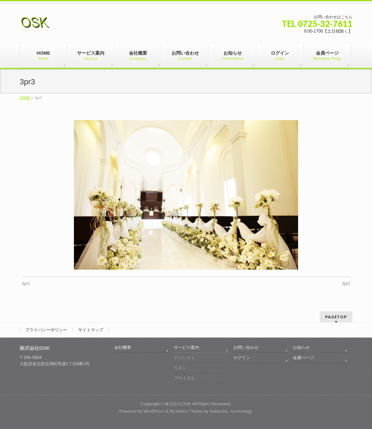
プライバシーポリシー (46, 330)
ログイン (241, 357)
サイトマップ (90, 330)
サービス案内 (186, 347)
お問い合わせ (246, 347)
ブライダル (184, 377)
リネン (180, 367)
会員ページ (303, 357)
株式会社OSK (178, 403)
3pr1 (26, 283)
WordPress (154, 411)
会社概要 (122, 347)
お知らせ (301, 347)
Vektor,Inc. (219, 411)
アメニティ (184, 357)
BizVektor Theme (186, 411)
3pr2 (346, 283)
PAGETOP (336, 316)
